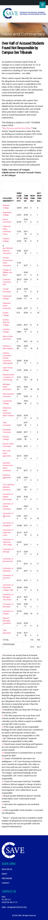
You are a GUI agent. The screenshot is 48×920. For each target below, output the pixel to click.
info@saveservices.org (17, 907)
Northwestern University (8, 395)
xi (2, 804)
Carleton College (6, 239)
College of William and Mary (7, 272)
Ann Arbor (7, 599)
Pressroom (7, 878)
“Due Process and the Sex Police (16, 128)
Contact (5, 883)
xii (3, 810)
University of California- (8, 540)
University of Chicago (8, 550)
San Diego (7, 544)
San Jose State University (7, 453)
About (4, 874)
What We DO (7, 869)
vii (3, 752)
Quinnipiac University (7, 430)
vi (2, 744)
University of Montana (8, 605)
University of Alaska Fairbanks (8, 506)
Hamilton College (6, 330)
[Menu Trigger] (42, 5)
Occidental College (7, 402)
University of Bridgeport (8, 524)
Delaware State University (7, 305)
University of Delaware (8, 569)
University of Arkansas (8, 514)
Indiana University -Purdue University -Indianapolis (8, 358)
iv (2, 726)
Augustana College (7, 213)
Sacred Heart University (8, 445)
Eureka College (6, 314)
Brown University (7, 220)
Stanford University (7, 476)
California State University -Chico (7, 230)
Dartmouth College (7, 297)
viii (3, 758)
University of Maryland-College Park (8, 587)
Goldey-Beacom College (6, 322)
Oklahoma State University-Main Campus (8, 412)
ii (2, 709)
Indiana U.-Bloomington (8, 347)
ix (2, 781)
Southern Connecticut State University (8, 467)
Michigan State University (7, 387)
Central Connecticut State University (8, 261)
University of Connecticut (8, 560)
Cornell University (7, 290)
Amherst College (6, 206)
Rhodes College (6, 438)
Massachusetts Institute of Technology (8, 377)
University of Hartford (8, 576)
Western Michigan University (7, 620)
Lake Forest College (8, 369)
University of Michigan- (8, 595)
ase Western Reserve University (8, 250)
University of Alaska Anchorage (8, 496)
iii (3, 715)
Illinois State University (8, 337)
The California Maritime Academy (8, 487)
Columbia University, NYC (7, 282)
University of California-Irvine (8, 532)
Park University (7, 423)
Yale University (7, 631)
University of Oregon (8, 612)
